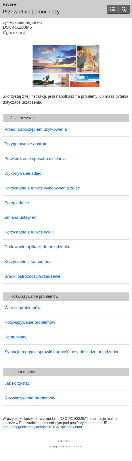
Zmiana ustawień (20, 217)
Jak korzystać (17, 383)
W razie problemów (22, 307)
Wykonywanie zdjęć (22, 173)
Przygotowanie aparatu (25, 143)
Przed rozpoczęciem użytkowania (35, 129)
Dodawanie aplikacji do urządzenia (36, 246)
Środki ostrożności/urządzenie (32, 276)
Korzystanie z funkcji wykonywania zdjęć (42, 188)
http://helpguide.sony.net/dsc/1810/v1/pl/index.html (42, 427)
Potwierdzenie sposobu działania (35, 158)
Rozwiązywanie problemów (29, 322)
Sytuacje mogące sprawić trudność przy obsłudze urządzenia (61, 351)
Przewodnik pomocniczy (31, 11)
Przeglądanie (16, 202)
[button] (123, 9)
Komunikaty (15, 337)
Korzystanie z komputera (27, 261)
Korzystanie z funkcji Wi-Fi (29, 232)
